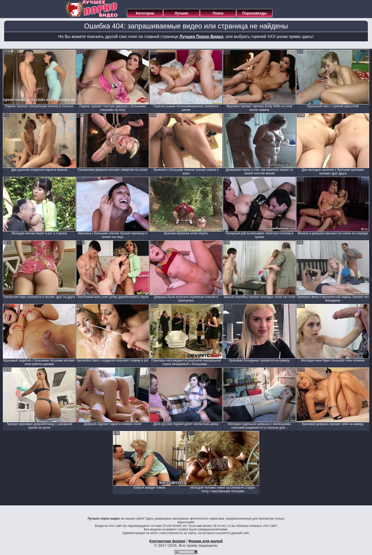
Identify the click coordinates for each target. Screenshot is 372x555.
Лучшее (181, 13)
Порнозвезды (254, 13)
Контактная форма (167, 541)
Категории (145, 13)
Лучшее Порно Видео (201, 36)
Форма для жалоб (205, 541)
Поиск (218, 13)
